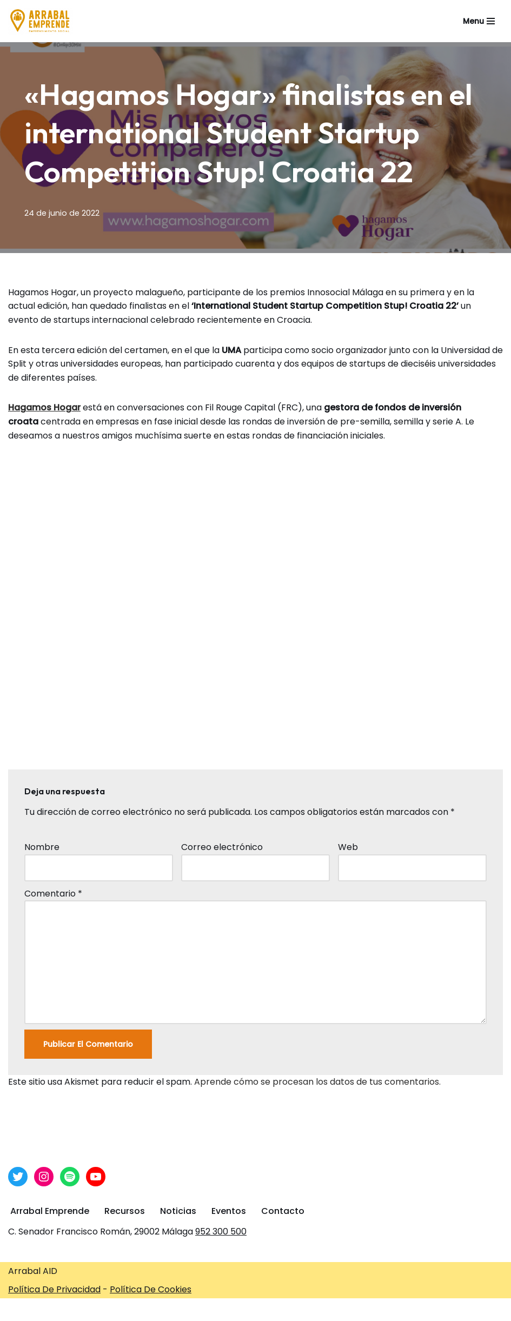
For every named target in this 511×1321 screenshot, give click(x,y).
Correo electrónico (222, 847)
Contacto (282, 1211)
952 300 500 (221, 1231)
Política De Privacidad (54, 1289)
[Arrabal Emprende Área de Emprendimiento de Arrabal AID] (40, 21)
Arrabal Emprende (49, 1211)
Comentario (53, 893)
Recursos (124, 1211)
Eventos (228, 1211)
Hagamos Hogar (44, 407)
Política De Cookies (150, 1289)
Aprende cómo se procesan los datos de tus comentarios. (317, 1082)
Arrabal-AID (366, 1309)
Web (348, 847)
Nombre (41, 847)
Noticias (178, 1211)
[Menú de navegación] (479, 21)
